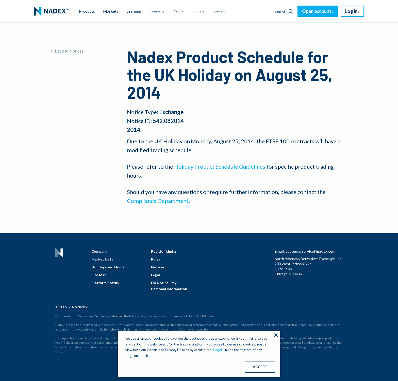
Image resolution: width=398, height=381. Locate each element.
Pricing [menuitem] (178, 11)
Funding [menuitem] (198, 11)
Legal (155, 275)
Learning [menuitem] (133, 11)
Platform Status (105, 283)
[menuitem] (51, 11)
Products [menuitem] (87, 11)
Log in (351, 11)
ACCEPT (260, 367)
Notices (157, 267)
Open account (316, 11)
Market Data (102, 259)
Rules (155, 259)
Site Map (98, 275)
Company (99, 251)
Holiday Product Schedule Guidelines (219, 166)
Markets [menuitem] (110, 11)
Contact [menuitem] (219, 11)
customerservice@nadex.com (310, 251)
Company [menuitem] (157, 11)
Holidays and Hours (108, 267)
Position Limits (164, 251)
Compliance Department (158, 200)
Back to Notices (67, 50)
